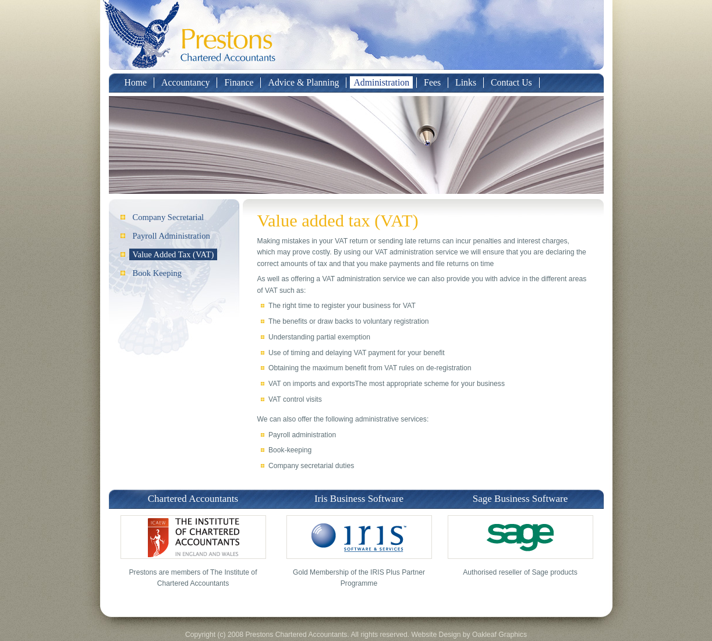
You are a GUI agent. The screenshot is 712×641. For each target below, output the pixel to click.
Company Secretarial (168, 217)
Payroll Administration (171, 235)
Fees (432, 82)
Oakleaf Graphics (499, 635)
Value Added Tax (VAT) (173, 254)
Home (136, 82)
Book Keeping (157, 273)
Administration (381, 82)
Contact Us (511, 82)
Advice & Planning (303, 82)
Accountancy (185, 82)
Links (465, 82)
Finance (238, 82)
